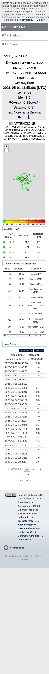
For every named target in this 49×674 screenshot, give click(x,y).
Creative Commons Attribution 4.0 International (30, 542)
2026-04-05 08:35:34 (17, 468)
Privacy (38, 562)
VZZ (37, 247)
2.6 (39, 410)
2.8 (39, 369)
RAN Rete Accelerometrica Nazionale (28, 531)
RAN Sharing (11, 44)
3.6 (39, 418)
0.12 (16, 252)
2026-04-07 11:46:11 (17, 451)
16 (10, 305)
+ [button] (6, 146)
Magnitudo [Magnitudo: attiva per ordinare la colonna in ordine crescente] (38, 365)
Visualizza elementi (24, 361)
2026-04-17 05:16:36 (17, 435)
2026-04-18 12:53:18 (17, 422)
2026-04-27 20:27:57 (17, 385)
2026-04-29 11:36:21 (17, 381)
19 (10, 328)
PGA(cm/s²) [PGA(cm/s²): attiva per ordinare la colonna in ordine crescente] (10, 235)
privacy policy (25, 19)
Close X (41, 19)
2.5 (39, 381)
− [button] (6, 150)
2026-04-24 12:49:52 (17, 406)
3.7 (39, 389)
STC (37, 252)
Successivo (24, 486)
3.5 (39, 435)
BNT (31, 107)
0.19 (16, 242)
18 (10, 313)
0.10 (16, 257)
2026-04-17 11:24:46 (17, 430)
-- (39, 414)
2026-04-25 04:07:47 (17, 402)
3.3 (39, 406)
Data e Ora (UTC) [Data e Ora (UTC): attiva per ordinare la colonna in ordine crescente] (16, 365)
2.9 (39, 447)
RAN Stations (11, 35)
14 (10, 297)
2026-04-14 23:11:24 (17, 447)
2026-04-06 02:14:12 (17, 463)
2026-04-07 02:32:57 (17, 455)
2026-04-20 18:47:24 (17, 418)
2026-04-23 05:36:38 (17, 410)
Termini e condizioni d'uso (18, 562)
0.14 (16, 247)
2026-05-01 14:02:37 (17, 377)
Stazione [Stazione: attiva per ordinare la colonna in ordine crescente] (24, 235)
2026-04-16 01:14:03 (17, 439)
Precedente (14, 474)
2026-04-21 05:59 (17, 414)
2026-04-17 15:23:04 (17, 426)
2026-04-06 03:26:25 (17, 459)
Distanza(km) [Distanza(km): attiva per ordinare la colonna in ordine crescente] (39, 235)
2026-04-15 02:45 (17, 443)
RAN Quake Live (13, 27)
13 (10, 290)
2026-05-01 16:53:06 (17, 369)
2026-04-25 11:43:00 (17, 394)
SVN (36, 257)
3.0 (39, 377)
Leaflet (23, 219)
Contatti (24, 565)
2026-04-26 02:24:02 (17, 389)
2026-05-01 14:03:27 (17, 373)
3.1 (39, 430)
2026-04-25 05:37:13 (17, 398)
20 (10, 336)
